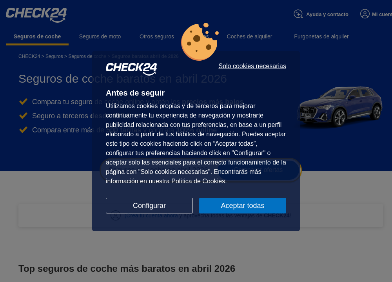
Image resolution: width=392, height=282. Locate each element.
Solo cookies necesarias (252, 66)
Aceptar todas (242, 206)
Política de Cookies (198, 181)
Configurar (149, 206)
